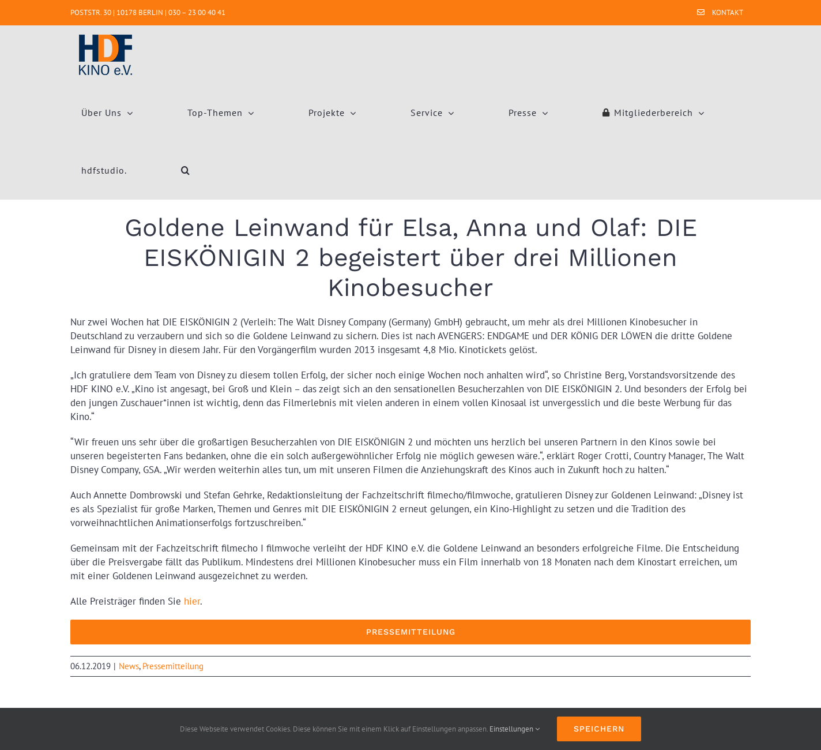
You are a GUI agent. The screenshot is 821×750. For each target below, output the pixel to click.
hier (192, 601)
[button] (185, 170)
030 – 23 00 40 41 (196, 12)
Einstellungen (514, 729)
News (129, 666)
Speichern (599, 728)
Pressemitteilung (173, 666)
